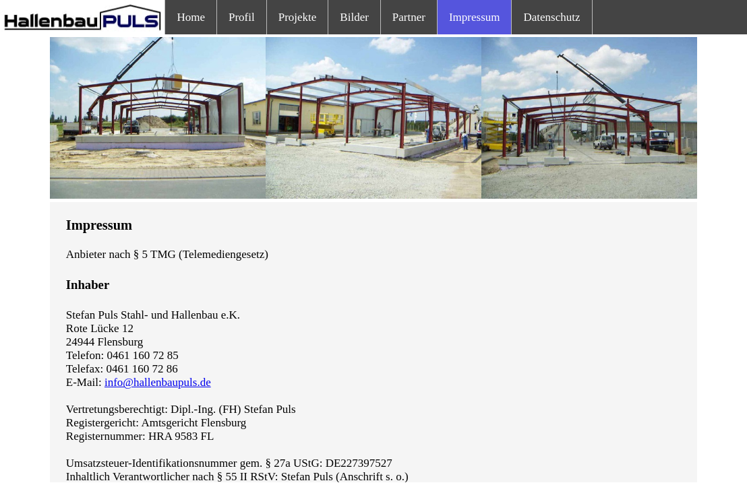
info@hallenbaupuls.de (157, 382)
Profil (242, 17)
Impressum (474, 17)
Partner (408, 17)
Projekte (297, 17)
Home (191, 17)
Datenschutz (551, 17)
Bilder (354, 17)
